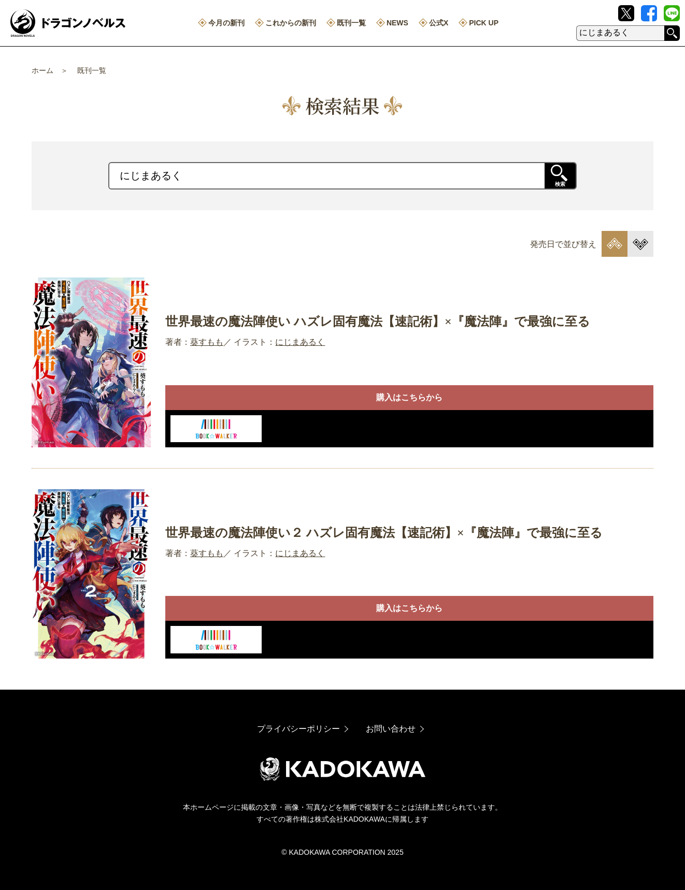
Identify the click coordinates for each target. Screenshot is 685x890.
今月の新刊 (226, 22)
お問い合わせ (391, 728)
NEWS (397, 22)
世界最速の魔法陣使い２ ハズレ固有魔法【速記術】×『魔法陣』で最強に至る (384, 532)
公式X (438, 22)
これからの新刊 (290, 22)
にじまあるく (300, 342)
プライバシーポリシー (298, 728)
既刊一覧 (351, 22)
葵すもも (206, 342)
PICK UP (483, 22)
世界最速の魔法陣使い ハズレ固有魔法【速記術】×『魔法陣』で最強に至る (377, 321)
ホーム (42, 70)
